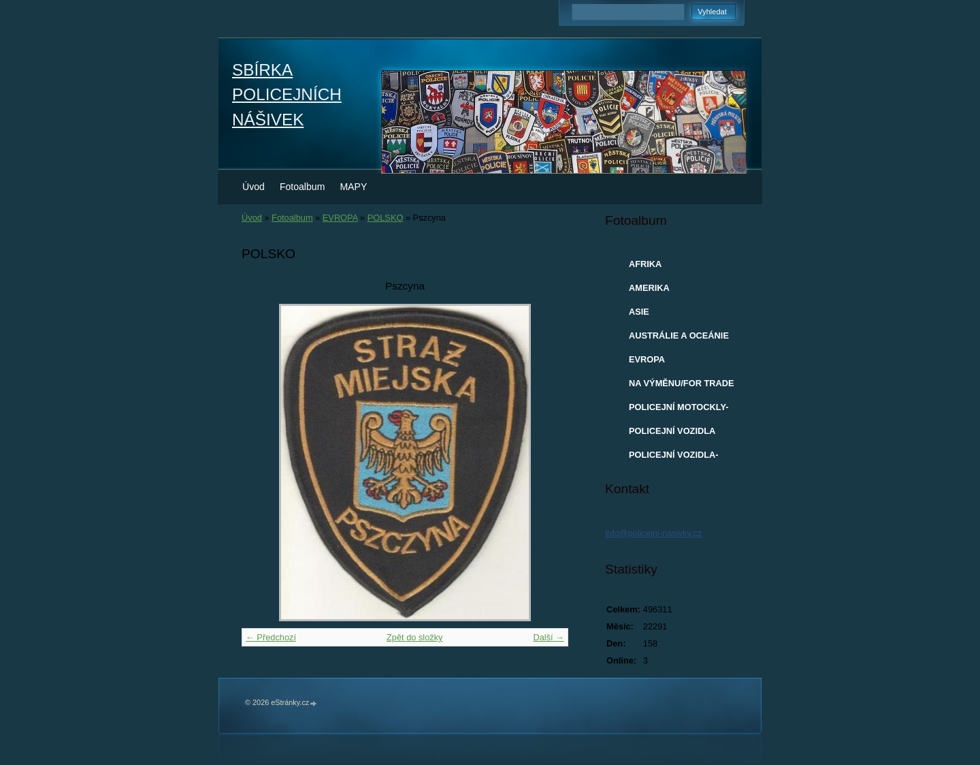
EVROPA (340, 218)
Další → (548, 637)
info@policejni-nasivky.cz (653, 533)
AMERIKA (649, 288)
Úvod (253, 186)
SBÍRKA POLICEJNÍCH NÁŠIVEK (287, 95)
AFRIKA (645, 264)
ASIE (639, 312)
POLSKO (386, 218)
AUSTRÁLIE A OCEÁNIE (679, 335)
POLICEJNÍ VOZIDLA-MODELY (674, 458)
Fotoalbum (302, 186)
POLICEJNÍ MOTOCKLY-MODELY (678, 410)
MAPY (353, 186)
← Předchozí (271, 637)
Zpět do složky (415, 637)
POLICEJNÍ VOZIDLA (672, 431)
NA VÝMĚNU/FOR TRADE (681, 383)
